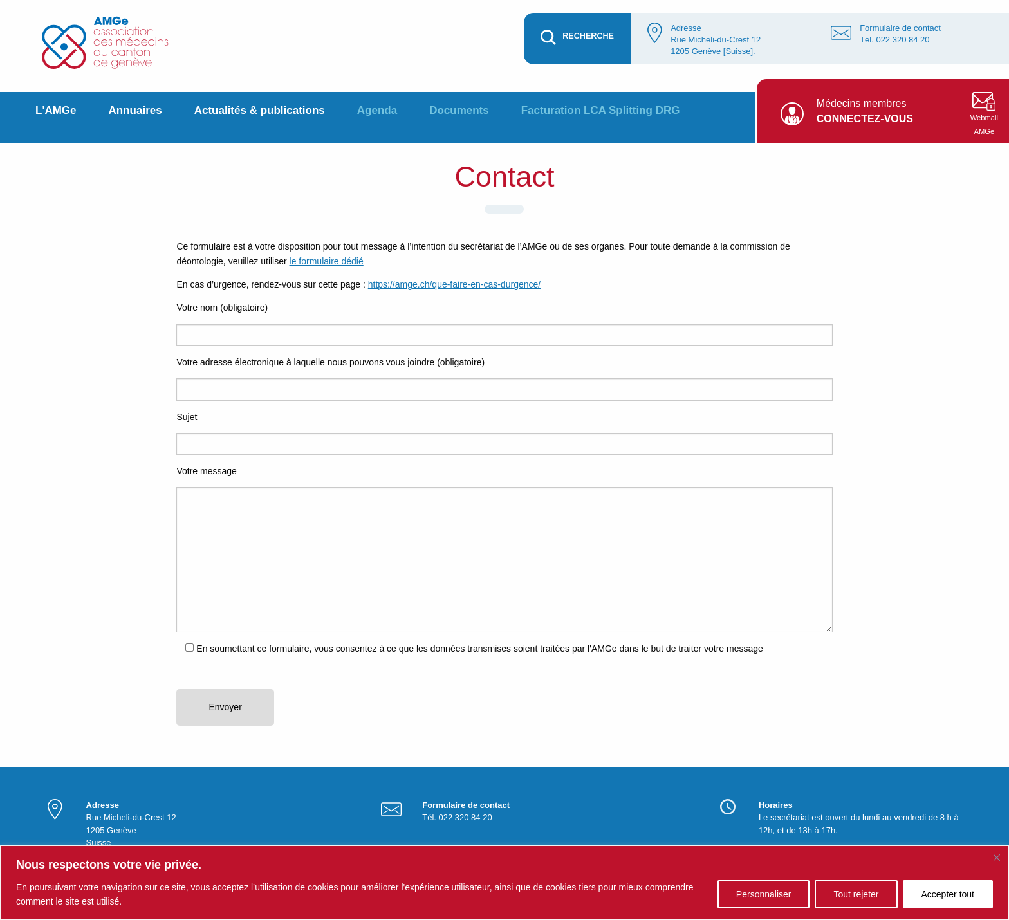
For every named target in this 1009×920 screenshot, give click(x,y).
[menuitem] (56, 117)
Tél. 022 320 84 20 (894, 39)
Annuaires (135, 110)
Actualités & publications (259, 110)
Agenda (377, 110)
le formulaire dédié (327, 261)
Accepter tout (948, 894)
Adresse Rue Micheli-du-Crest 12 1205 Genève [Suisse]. (716, 39)
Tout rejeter (855, 894)
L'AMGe (56, 110)
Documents (459, 110)
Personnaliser (763, 894)
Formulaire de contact (900, 28)
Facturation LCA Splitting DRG (600, 110)
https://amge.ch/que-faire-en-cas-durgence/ (454, 284)
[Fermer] (997, 857)
